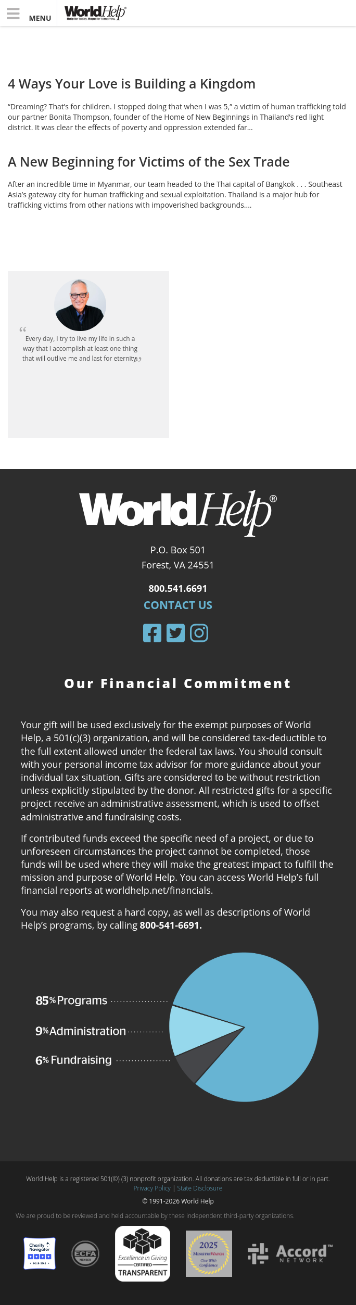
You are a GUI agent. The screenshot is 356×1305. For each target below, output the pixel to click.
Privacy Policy (152, 1188)
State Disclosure (200, 1188)
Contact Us (178, 605)
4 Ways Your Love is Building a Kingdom (132, 83)
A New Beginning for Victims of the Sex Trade (149, 161)
